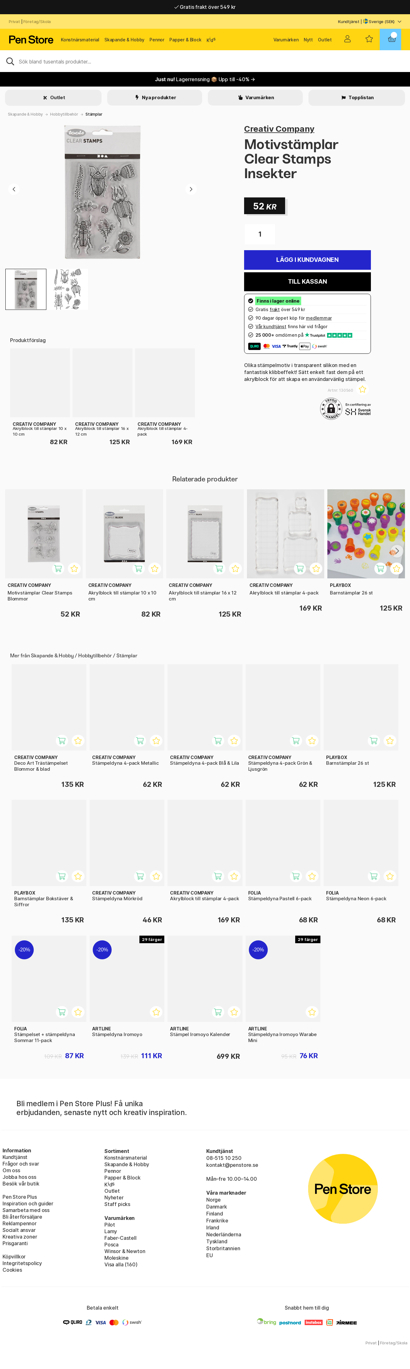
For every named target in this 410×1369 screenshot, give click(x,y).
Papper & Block (185, 39)
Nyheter (114, 1197)
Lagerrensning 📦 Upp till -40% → (205, 79)
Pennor (156, 39)
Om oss (11, 1170)
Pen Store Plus (20, 1197)
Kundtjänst (349, 21)
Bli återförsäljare (22, 1217)
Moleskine (116, 1258)
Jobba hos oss (19, 1177)
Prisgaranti (15, 1243)
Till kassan (307, 281)
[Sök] (205, 61)
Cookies (12, 1270)
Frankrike (217, 1220)
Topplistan (361, 97)
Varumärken (286, 39)
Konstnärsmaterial (80, 39)
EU (209, 1255)
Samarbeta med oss (26, 1210)
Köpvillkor (14, 1256)
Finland (214, 1213)
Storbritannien (223, 1248)
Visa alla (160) (120, 1264)
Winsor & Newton (124, 1251)
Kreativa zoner (20, 1236)
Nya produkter (158, 97)
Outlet (325, 39)
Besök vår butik (21, 1183)
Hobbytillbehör (64, 114)
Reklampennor (20, 1223)
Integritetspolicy (22, 1263)
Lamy (110, 1231)
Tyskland (216, 1241)
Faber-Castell (120, 1238)
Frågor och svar (21, 1164)
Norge (213, 1200)
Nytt (308, 39)
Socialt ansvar (19, 1230)
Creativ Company (279, 129)
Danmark (216, 1206)
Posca (111, 1244)
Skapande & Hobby (124, 39)
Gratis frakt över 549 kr (205, 7)
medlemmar (318, 318)
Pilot (109, 1224)
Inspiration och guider (28, 1203)
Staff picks (117, 1204)
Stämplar (93, 114)
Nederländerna (223, 1234)
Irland (212, 1227)
